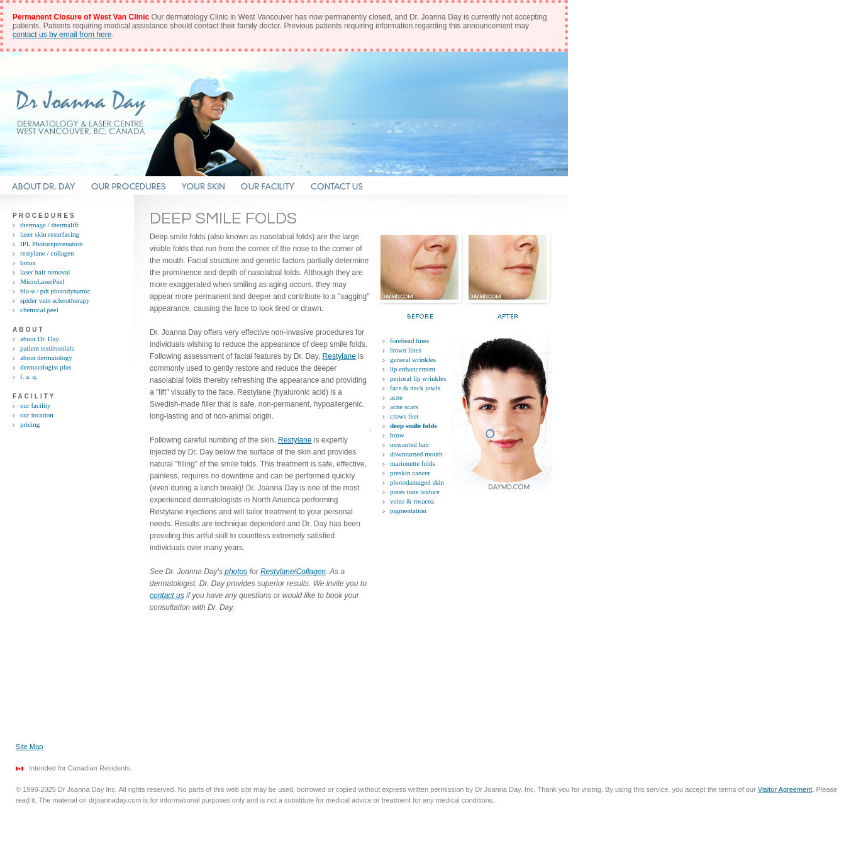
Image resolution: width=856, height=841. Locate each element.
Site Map (29, 746)
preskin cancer (410, 473)
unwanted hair (410, 444)
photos (236, 571)
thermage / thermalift (49, 225)
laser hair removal (45, 272)
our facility (35, 405)
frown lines (405, 350)
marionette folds (412, 463)
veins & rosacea (412, 501)
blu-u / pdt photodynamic (55, 291)
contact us (167, 595)
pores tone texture (415, 491)
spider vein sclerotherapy (55, 300)
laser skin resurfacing (49, 234)
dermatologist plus (46, 367)
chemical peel (39, 309)
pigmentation (408, 510)
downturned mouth (416, 454)
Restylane (339, 356)
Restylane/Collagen (293, 571)
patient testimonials (47, 348)
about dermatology (46, 357)
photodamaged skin (417, 482)
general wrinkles (413, 359)
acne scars (404, 406)
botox (28, 262)
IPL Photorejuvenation (51, 243)
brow (397, 435)
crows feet (404, 416)
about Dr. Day (39, 338)
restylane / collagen (47, 253)
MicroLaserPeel (42, 281)
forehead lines (409, 340)
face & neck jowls (415, 388)
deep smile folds (413, 425)
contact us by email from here (62, 34)
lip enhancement (412, 369)
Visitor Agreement (785, 789)
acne (396, 397)
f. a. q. (29, 376)
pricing (30, 424)
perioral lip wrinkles (418, 378)
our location (36, 415)
